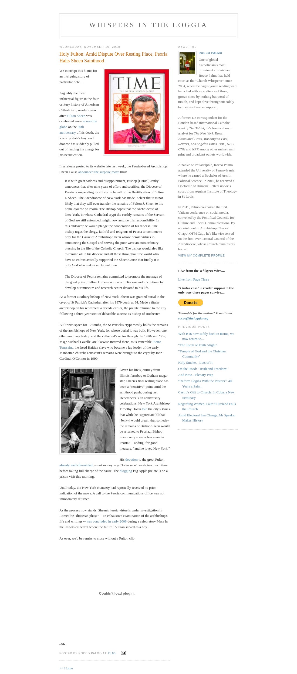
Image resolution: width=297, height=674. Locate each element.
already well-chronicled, (76, 465)
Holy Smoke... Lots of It (195, 362)
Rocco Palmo (210, 53)
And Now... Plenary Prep (195, 375)
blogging (126, 471)
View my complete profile (201, 255)
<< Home (66, 668)
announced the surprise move (98, 172)
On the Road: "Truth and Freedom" (203, 369)
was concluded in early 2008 (106, 521)
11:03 (111, 653)
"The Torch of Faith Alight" (197, 345)
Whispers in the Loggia (148, 25)
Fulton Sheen (76, 116)
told (144, 409)
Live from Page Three (193, 279)
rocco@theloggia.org (193, 318)
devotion (131, 459)
